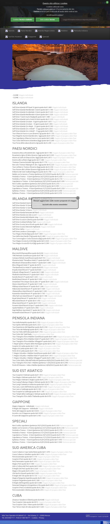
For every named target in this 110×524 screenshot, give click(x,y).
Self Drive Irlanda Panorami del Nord (32, 212)
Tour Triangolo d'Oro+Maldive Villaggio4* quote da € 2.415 (45, 341)
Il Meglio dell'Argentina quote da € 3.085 (38, 483)
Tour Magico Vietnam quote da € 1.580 (37, 377)
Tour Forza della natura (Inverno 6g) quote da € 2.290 (43, 143)
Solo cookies (47, 20)
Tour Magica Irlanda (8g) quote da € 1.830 (38, 234)
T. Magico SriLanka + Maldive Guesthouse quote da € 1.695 (45, 353)
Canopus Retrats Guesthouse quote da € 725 (36, 258)
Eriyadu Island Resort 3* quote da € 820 (34, 270)
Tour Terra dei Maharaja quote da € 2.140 (38, 329)
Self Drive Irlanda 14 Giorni (29, 210)
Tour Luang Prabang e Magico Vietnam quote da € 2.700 (43, 382)
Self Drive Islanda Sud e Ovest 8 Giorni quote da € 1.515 (40, 119)
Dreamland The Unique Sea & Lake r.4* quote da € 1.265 (40, 282)
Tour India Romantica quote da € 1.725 (37, 322)
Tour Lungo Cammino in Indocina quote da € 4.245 (41, 384)
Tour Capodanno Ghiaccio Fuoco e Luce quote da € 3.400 (44, 138)
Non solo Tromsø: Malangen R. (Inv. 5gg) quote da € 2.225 (44, 165)
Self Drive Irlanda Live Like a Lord (31, 215)
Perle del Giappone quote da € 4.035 (36, 411)
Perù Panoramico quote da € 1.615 (36, 461)
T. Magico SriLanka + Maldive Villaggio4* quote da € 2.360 (44, 358)
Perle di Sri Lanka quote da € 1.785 (36, 351)
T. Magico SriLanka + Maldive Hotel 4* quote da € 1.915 (43, 356)
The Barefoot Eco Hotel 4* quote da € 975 (35, 267)
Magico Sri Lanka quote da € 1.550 (36, 348)
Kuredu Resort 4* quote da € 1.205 (32, 277)
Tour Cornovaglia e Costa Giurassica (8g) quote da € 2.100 (44, 239)
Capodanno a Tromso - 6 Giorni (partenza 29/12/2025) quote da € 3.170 (45, 435)
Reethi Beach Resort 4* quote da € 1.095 (34, 279)
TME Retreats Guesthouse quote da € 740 (35, 256)
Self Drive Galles (25, 229)
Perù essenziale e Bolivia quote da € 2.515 (39, 490)
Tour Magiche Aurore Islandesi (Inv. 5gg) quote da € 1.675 (44, 136)
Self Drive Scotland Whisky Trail (31, 222)
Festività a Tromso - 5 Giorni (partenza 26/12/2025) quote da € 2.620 (44, 177)
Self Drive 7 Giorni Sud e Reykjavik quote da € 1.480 (38, 117)
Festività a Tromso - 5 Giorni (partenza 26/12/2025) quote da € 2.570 (44, 430)
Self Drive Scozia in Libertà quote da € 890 (35, 220)
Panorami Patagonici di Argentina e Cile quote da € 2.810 (44, 485)
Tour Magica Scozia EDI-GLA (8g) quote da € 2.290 (41, 243)
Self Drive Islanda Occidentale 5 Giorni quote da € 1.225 (40, 112)
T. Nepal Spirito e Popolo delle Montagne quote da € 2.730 (44, 344)
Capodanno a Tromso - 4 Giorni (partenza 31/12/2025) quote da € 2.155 (45, 437)
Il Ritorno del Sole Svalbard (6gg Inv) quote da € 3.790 (43, 172)
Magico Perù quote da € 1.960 (34, 464)
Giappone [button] (30, 37)
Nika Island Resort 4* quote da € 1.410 (33, 301)
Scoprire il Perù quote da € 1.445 (35, 459)
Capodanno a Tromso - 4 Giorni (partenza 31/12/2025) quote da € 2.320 (45, 188)
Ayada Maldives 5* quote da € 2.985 (32, 308)
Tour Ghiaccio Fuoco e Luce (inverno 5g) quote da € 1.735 (44, 133)
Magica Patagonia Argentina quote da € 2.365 (40, 478)
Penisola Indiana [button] (79, 31)
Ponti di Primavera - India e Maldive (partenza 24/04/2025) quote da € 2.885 (46, 365)
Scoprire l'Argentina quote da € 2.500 (37, 480)
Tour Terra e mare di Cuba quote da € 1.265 (39, 507)
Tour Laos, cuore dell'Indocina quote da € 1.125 (40, 387)
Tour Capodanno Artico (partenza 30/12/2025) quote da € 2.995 (42, 186)
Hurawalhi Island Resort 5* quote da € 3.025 (35, 312)
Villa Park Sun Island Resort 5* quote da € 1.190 (37, 296)
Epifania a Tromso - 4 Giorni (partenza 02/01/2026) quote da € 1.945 (44, 440)
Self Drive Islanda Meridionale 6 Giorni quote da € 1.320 (40, 114)
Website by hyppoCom (91, 516)
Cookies (35, 518)
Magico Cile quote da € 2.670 (34, 471)
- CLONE (22, 95)
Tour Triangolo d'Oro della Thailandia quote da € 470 (42, 396)
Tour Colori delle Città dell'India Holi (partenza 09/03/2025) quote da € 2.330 (47, 360)
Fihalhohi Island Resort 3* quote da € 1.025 (35, 275)
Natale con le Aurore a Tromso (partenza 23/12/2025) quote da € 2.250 (45, 174)
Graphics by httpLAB (103, 516)
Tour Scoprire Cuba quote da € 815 (36, 502)
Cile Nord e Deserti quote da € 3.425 (36, 473)
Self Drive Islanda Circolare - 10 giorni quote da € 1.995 (39, 124)
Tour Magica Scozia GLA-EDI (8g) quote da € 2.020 (41, 241)
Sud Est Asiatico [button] (13, 37)
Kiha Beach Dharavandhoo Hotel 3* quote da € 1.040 (39, 263)
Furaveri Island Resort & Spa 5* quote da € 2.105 (37, 305)
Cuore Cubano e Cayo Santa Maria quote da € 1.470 (42, 452)
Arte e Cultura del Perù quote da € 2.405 (38, 466)
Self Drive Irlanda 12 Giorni (29, 208)
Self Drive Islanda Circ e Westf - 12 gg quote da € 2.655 (39, 129)
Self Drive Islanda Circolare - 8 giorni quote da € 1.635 (39, 122)
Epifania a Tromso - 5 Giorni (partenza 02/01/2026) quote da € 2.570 (44, 193)
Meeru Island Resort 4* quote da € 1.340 (34, 284)
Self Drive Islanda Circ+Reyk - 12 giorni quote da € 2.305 (40, 126)
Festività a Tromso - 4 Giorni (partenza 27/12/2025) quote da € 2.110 (44, 179)
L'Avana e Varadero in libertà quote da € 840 (35, 500)
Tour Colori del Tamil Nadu (33, 334)
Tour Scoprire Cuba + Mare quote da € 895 (39, 504)
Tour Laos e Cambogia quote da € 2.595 (37, 389)
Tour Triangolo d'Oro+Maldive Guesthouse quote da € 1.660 (45, 337)
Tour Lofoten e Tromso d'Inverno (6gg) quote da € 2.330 (44, 167)
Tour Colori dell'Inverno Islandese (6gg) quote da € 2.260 (44, 141)
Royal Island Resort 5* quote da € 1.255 (34, 298)
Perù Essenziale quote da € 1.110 (35, 457)
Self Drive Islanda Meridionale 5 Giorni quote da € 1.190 (40, 110)
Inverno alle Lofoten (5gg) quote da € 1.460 (39, 160)
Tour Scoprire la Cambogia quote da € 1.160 (39, 392)
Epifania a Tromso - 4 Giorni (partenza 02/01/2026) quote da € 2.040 (44, 191)
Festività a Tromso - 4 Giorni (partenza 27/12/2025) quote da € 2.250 (44, 433)
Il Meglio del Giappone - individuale (32, 408)
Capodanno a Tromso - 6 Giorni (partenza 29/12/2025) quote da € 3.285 (45, 181)
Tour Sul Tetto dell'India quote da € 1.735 (38, 332)
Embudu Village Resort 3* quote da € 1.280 (35, 272)
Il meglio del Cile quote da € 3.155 (35, 476)
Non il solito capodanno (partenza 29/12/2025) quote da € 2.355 (42, 184)
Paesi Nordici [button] (25, 31)
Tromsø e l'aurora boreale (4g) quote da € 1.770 (40, 162)
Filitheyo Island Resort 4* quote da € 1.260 (35, 286)
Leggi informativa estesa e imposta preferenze (80, 20)
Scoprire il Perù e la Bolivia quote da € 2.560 (39, 488)
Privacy (41, 518)
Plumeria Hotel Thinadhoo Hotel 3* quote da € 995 (38, 260)
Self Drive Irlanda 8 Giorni (29, 203)
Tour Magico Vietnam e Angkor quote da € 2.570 (41, 380)
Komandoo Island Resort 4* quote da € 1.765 (36, 294)
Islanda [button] (9, 31)
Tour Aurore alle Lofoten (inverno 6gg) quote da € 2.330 (44, 169)
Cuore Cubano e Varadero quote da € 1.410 (39, 454)
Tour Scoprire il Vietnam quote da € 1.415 (38, 375)
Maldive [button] (63, 31)
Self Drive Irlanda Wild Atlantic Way (32, 217)
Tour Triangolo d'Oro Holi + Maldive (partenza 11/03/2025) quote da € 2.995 (47, 363)
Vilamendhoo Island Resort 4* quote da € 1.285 (37, 291)
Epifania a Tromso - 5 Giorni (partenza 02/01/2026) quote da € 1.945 (44, 442)
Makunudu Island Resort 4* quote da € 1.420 (36, 289)
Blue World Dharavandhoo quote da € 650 (35, 253)
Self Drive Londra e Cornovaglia (31, 231)
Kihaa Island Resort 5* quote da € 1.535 (34, 303)
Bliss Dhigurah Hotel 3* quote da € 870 (34, 265)
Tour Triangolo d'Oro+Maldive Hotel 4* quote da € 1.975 (44, 339)
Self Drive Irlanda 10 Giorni (29, 205)
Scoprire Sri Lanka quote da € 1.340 (36, 346)
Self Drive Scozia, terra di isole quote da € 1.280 (37, 224)
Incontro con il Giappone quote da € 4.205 (38, 413)
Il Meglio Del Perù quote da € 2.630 (36, 469)
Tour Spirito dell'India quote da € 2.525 (37, 325)
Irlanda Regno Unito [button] (45, 31)
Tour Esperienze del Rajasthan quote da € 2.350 (41, 327)
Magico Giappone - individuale (30, 406)
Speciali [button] (44, 37)
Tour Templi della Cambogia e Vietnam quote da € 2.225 (43, 394)
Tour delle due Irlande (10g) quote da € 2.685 (40, 236)
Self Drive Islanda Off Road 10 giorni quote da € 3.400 (39, 107)
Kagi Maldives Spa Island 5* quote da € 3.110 (36, 310)
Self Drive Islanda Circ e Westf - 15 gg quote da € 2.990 (39, 131)
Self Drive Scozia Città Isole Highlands (33, 227)
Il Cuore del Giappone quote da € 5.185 (37, 416)
